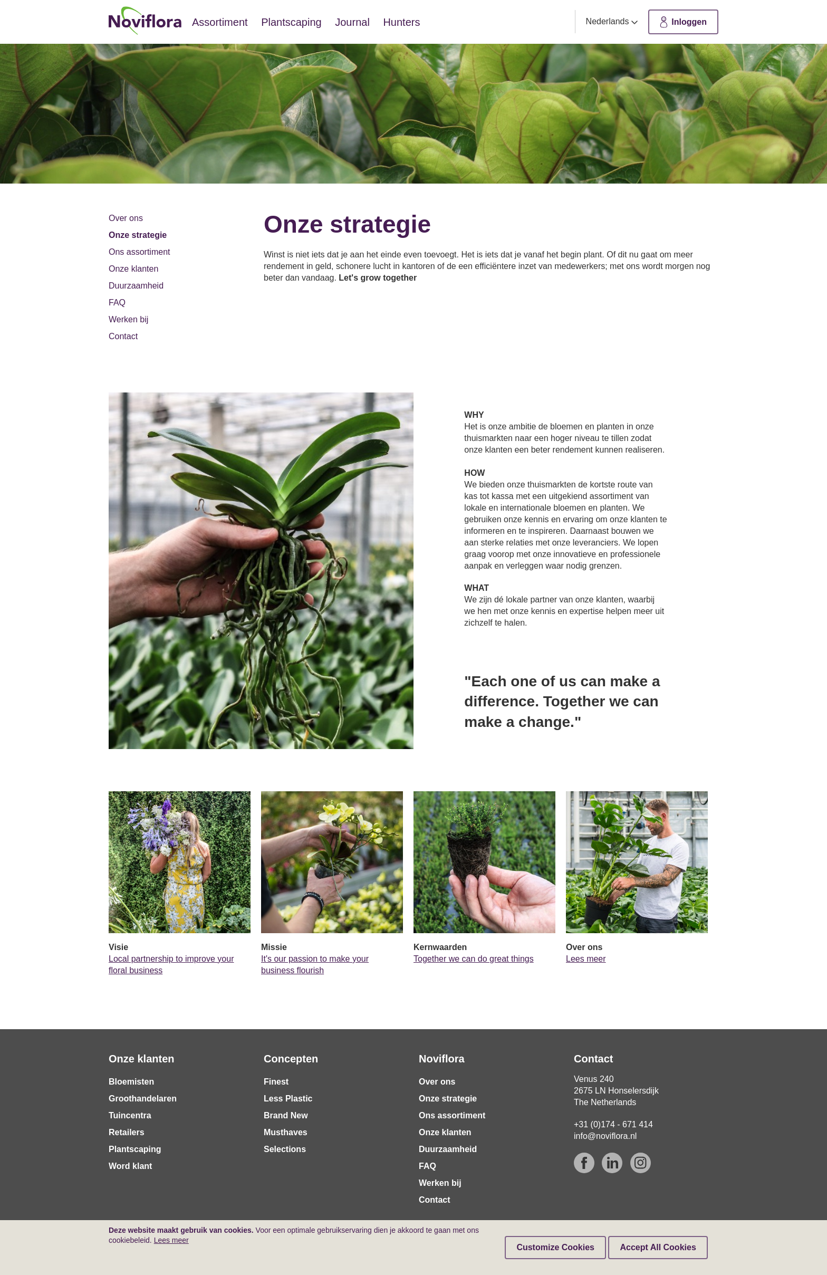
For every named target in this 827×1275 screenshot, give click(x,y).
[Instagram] (640, 1163)
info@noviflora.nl (605, 1136)
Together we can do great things (474, 958)
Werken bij (128, 319)
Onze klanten (133, 268)
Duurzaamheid (136, 285)
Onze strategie (138, 235)
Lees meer (586, 958)
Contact (123, 336)
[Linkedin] (612, 1163)
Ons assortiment (139, 251)
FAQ (117, 302)
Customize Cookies (555, 1247)
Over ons (126, 218)
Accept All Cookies (658, 1247)
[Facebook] (584, 1163)
